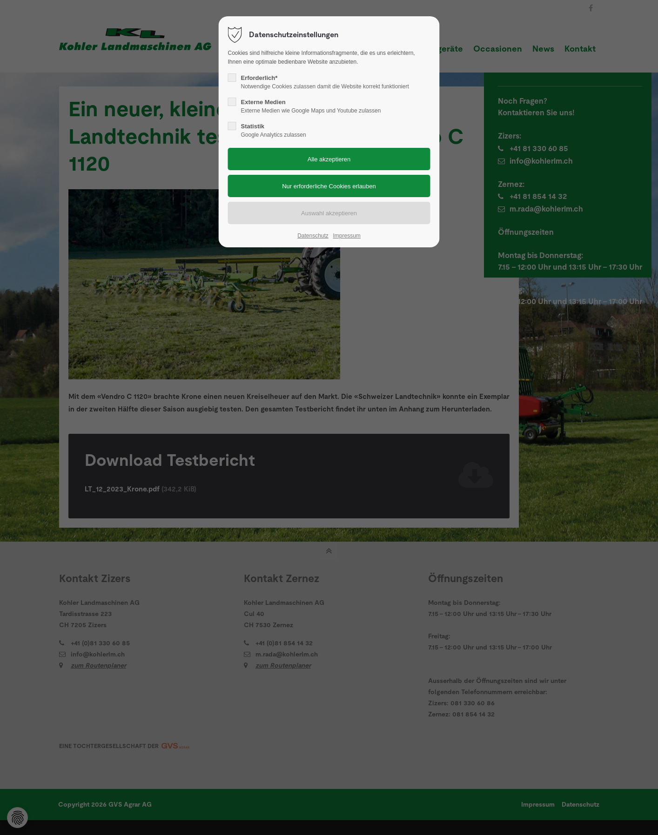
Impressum (346, 235)
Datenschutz (313, 235)
